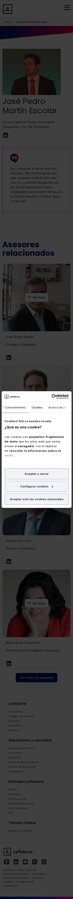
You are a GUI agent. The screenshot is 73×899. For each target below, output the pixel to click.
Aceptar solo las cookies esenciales (36, 499)
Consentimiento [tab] (15, 407)
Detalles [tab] (37, 407)
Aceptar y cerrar (37, 473)
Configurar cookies (36, 486)
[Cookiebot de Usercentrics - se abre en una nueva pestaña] (52, 396)
